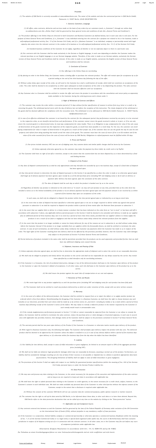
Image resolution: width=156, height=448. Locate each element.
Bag (151, 2)
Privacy (43, 443)
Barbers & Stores (16, 2)
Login (144, 2)
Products (5, 2)
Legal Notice (77, 443)
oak (78, 3)
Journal (137, 2)
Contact (94, 443)
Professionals (112, 443)
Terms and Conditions (25, 443)
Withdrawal (60, 443)
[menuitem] (129, 443)
